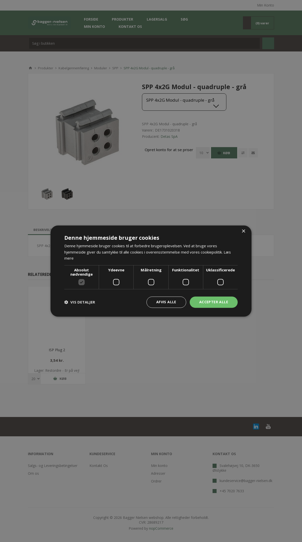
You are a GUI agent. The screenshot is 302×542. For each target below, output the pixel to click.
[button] (79, 302)
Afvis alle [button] (166, 301)
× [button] (243, 231)
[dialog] (151, 271)
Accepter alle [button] (213, 301)
